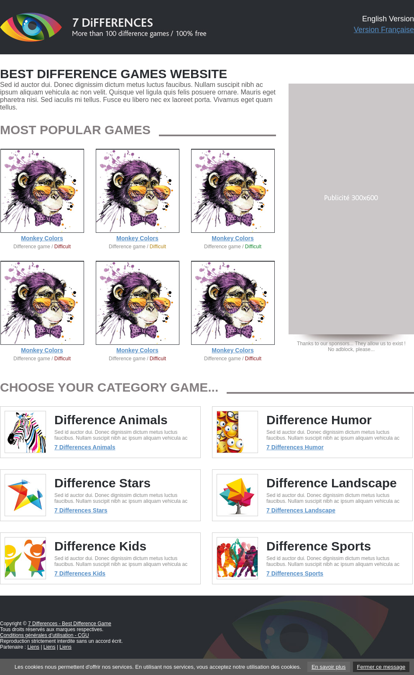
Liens (33, 647)
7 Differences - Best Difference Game (69, 624)
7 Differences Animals (84, 447)
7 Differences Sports (294, 573)
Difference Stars (102, 483)
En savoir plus (329, 667)
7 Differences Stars (80, 510)
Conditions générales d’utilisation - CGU (44, 635)
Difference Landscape (331, 483)
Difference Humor (319, 420)
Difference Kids (100, 546)
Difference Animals (111, 420)
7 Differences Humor (295, 447)
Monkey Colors (42, 238)
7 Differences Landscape (300, 510)
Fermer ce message (381, 667)
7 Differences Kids (79, 573)
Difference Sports (318, 546)
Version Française (384, 29)
